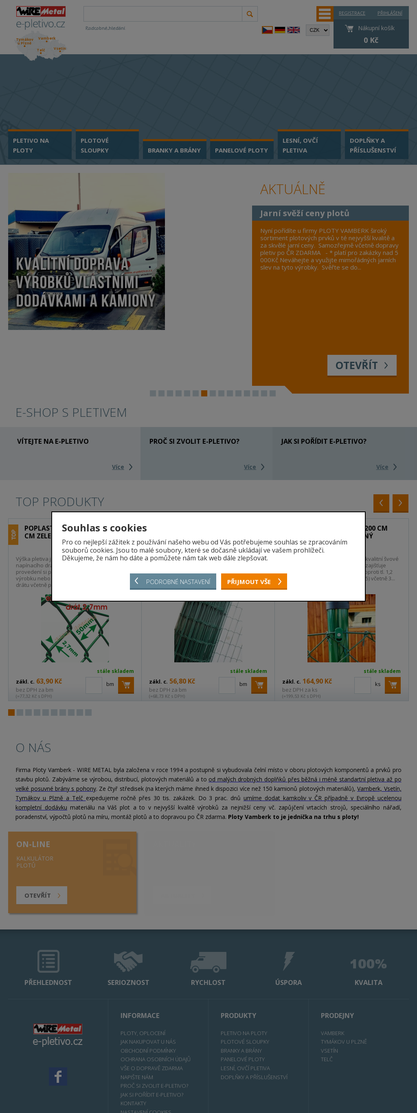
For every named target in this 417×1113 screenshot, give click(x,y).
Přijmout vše (249, 582)
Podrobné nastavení (178, 582)
